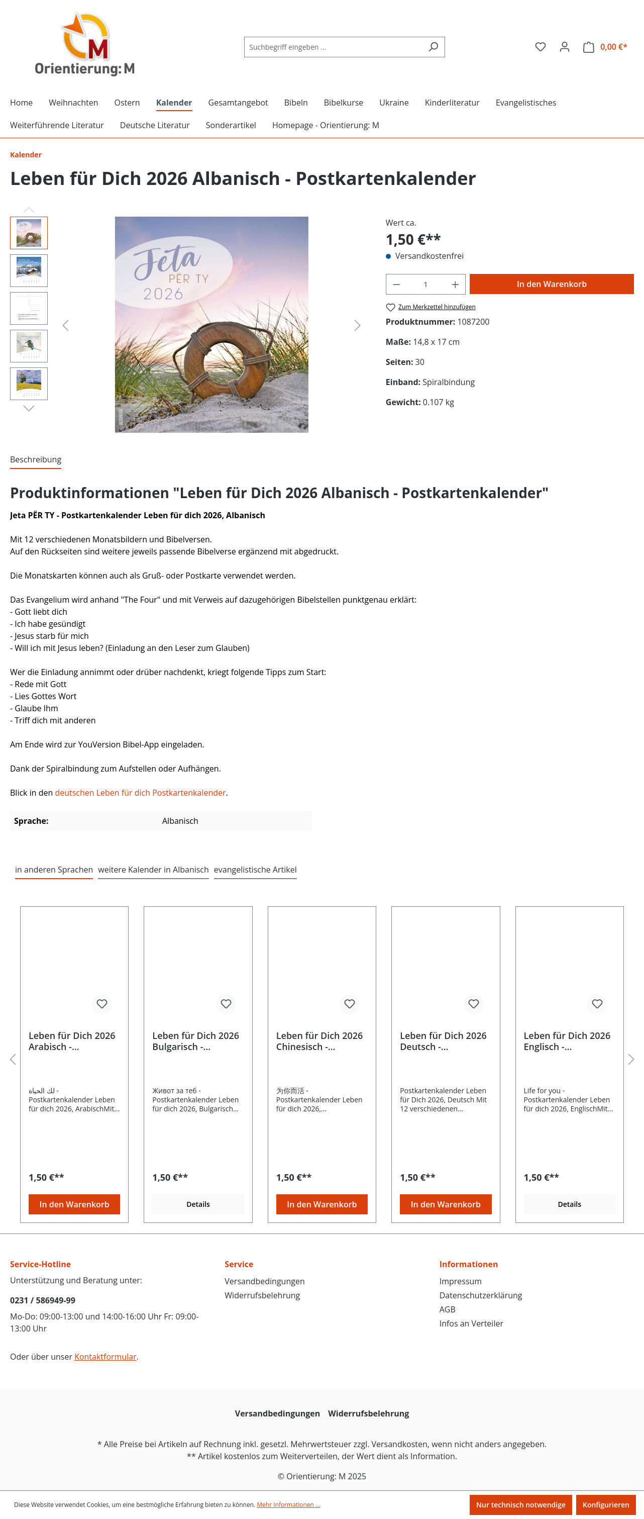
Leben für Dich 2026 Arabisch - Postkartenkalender (72, 1041)
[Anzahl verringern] (396, 284)
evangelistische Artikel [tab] (255, 869)
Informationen (469, 1264)
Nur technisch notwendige (521, 1504)
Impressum (461, 1281)
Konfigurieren (606, 1504)
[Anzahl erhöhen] (455, 284)
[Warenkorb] (605, 47)
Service (239, 1264)
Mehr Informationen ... (288, 1504)
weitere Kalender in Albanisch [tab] (153, 869)
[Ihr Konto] (565, 47)
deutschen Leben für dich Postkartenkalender (140, 792)
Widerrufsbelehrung (262, 1295)
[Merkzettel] (540, 47)
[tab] (35, 460)
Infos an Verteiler (471, 1323)
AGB (448, 1309)
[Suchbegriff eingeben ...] (333, 47)
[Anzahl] (425, 284)
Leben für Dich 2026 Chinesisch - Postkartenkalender (319, 1041)
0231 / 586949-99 (42, 1300)
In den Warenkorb (552, 284)
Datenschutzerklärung (481, 1295)
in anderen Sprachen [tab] (54, 869)
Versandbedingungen (264, 1281)
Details (198, 1204)
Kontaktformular (105, 1356)
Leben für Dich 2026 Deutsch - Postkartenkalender (443, 1041)
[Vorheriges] (65, 325)
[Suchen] (433, 47)
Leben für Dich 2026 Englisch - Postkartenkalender (567, 1041)
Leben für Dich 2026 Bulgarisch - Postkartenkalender (195, 1041)
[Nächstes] (357, 325)
